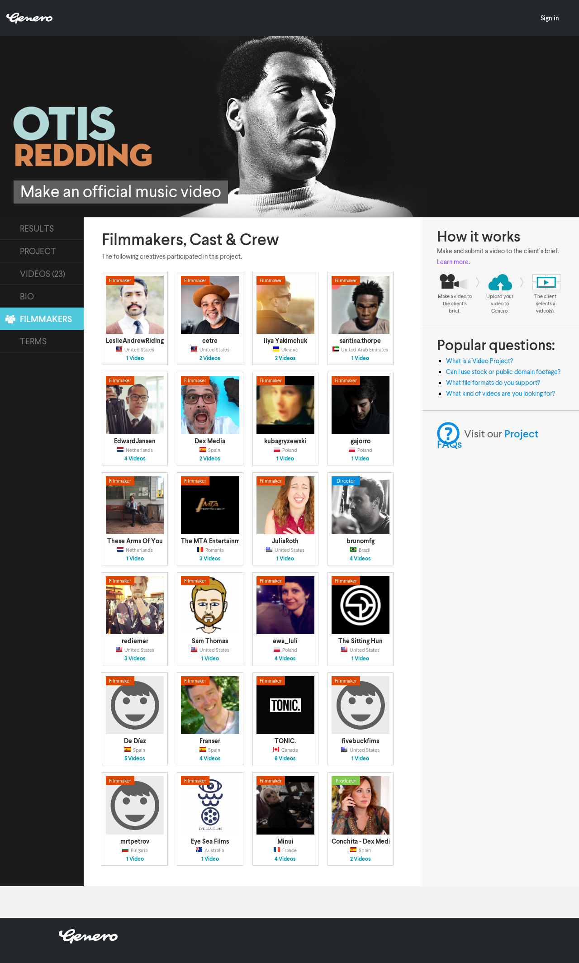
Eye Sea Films (210, 841)
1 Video (135, 358)
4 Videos (135, 458)
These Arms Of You (135, 541)
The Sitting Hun (360, 641)
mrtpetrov (134, 841)
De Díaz (135, 741)
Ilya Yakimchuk (285, 340)
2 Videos (209, 358)
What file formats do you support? (493, 382)
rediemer (135, 641)
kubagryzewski (285, 441)
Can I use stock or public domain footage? (503, 371)
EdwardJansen (135, 441)
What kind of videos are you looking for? (500, 393)
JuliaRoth (285, 541)
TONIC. (285, 741)
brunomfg (360, 541)
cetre (210, 340)
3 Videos (210, 558)
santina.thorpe (360, 340)
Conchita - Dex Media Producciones (383, 841)
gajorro (360, 441)
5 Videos (134, 758)
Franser (209, 741)
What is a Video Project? (479, 361)
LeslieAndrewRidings (136, 340)
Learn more (453, 262)
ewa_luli (285, 641)
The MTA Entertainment (215, 541)
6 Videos (285, 758)
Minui (285, 841)
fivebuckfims (360, 741)
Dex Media (210, 441)
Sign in (550, 18)
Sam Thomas (210, 641)
